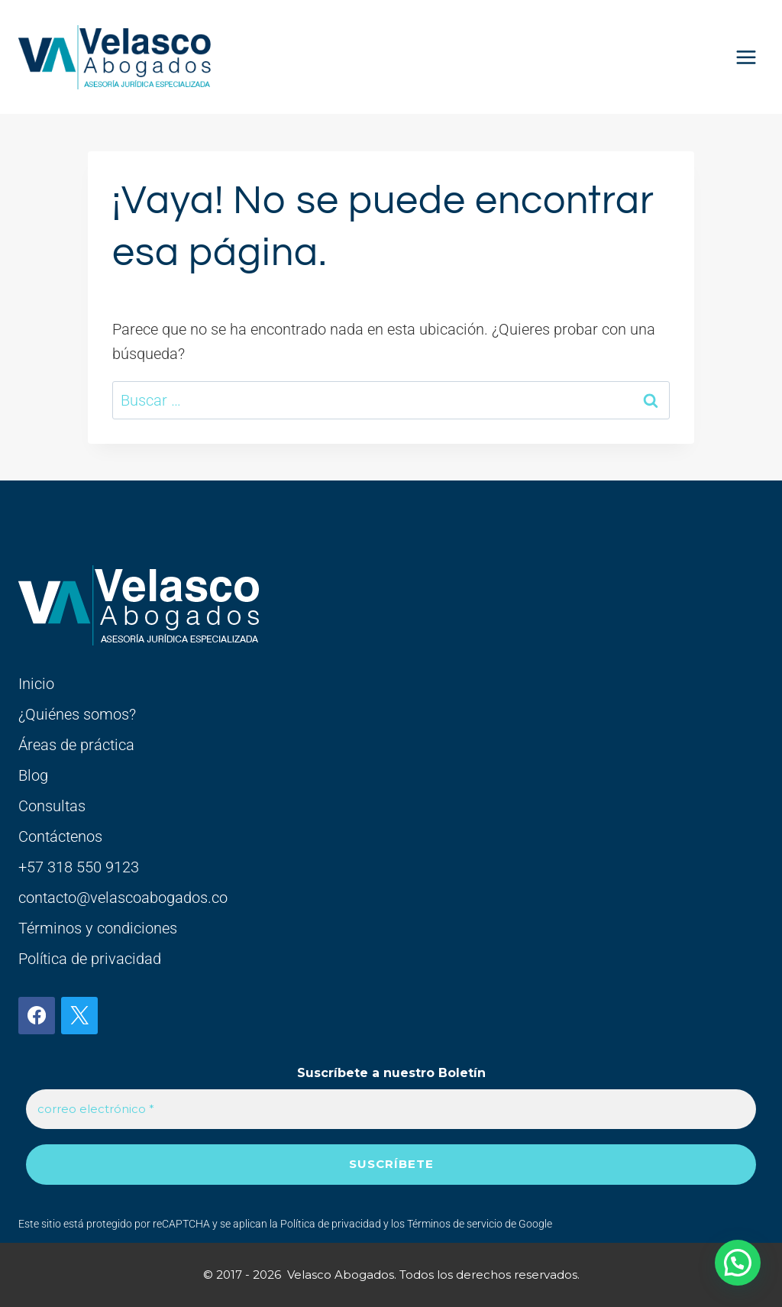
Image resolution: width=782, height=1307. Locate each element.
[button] (738, 1263)
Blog (33, 775)
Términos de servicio (454, 1224)
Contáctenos (60, 836)
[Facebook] (36, 1015)
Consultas (52, 806)
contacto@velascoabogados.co (123, 897)
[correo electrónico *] (391, 1109)
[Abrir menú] (746, 57)
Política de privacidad (89, 959)
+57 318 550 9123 (78, 867)
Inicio (36, 684)
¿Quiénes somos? (77, 714)
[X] (79, 1015)
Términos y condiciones (97, 928)
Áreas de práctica (76, 745)
